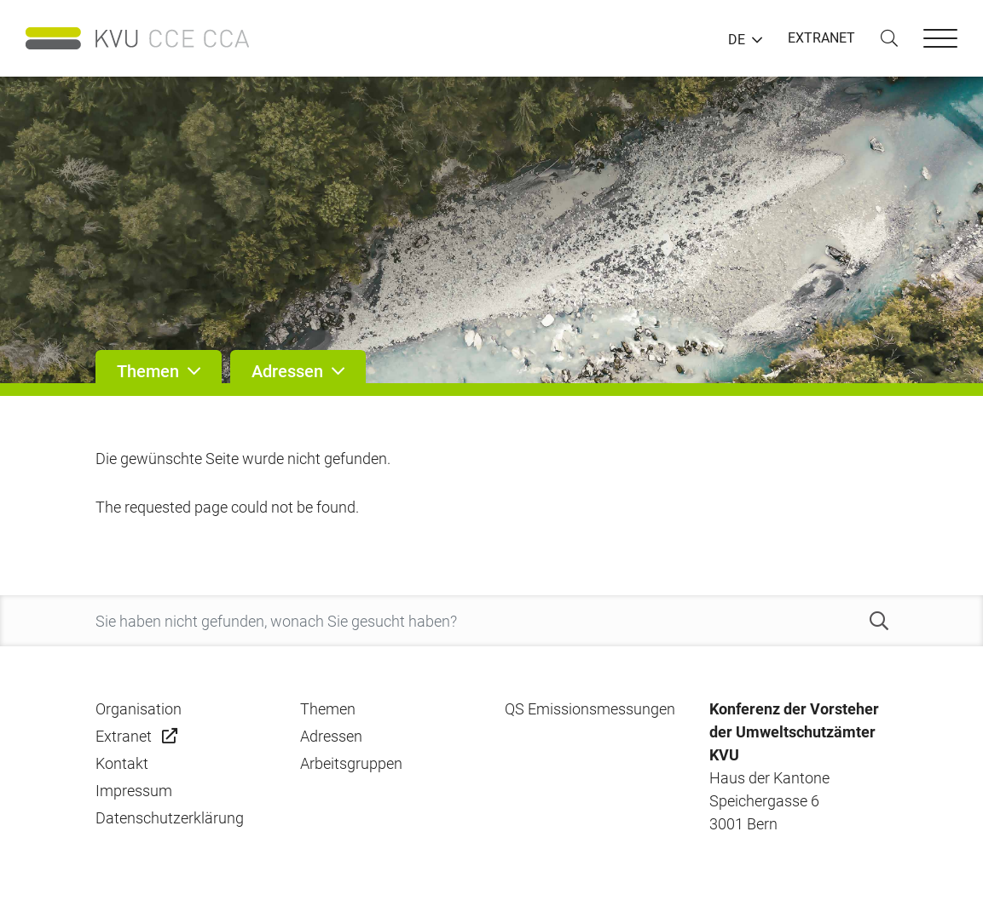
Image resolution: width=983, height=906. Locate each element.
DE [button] (736, 40)
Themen (328, 709)
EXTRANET (821, 38)
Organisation (138, 709)
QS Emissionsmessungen (590, 709)
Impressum (133, 791)
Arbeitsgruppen (351, 763)
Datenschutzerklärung (169, 818)
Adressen (331, 736)
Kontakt (121, 763)
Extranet (123, 736)
